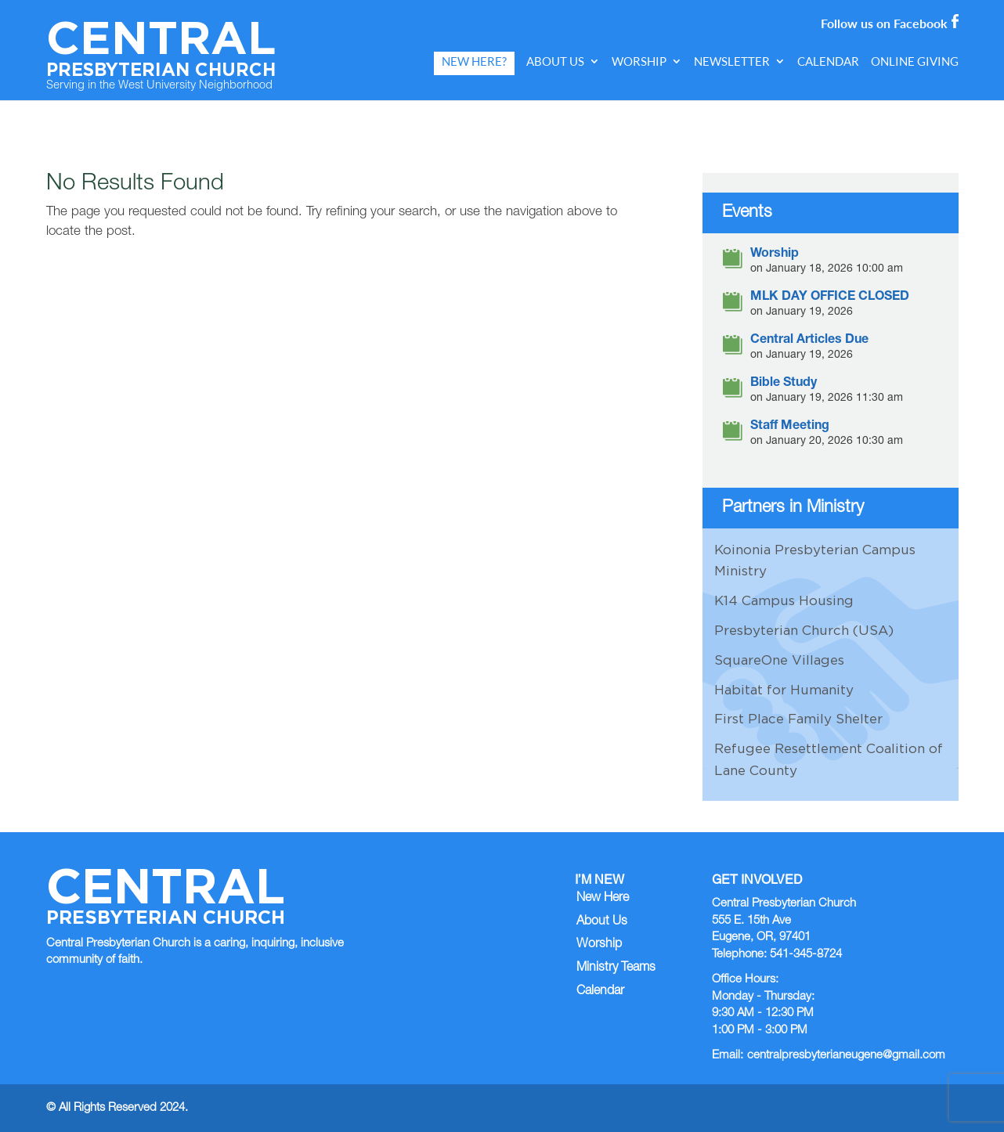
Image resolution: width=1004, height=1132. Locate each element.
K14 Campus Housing (784, 600)
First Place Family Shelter (798, 719)
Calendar (828, 61)
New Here (602, 898)
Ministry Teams (615, 968)
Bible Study (783, 384)
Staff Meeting (789, 427)
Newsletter (732, 61)
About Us (555, 61)
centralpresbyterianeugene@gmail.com (846, 1056)
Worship (639, 61)
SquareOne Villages (779, 660)
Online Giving (915, 61)
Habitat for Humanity (784, 690)
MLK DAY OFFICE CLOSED (829, 298)
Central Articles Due (809, 341)
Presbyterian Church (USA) (804, 630)
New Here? (474, 61)
